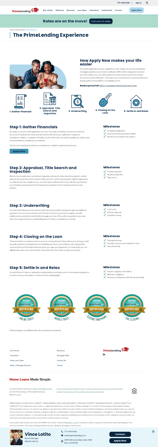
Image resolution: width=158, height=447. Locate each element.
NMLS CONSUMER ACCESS (42, 389)
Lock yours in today (101, 21)
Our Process (15, 350)
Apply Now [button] (120, 440)
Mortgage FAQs (63, 355)
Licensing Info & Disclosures (96, 389)
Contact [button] (120, 434)
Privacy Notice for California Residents (89, 392)
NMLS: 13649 (73, 422)
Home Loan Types (17, 360)
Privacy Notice (69, 392)
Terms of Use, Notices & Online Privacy (71, 389)
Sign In (139, 2)
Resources (61, 350)
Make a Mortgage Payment (20, 365)
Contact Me (61, 360)
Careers (60, 365)
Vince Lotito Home (17, 29)
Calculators (14, 355)
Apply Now (19, 151)
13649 (18, 395)
